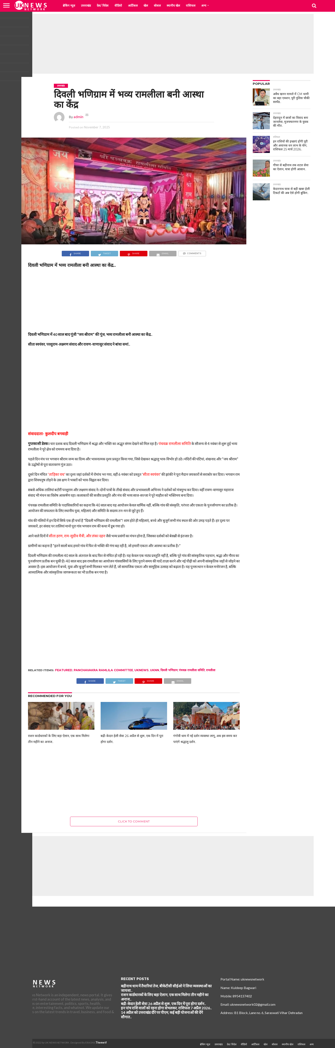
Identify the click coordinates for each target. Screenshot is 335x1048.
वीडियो (118, 5)
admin (78, 117)
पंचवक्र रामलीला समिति (192, 670)
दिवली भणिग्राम (169, 670)
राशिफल (190, 5)
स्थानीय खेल (173, 5)
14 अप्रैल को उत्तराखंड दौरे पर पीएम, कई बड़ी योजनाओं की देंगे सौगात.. (162, 1014)
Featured (63, 670)
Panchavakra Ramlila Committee (103, 670)
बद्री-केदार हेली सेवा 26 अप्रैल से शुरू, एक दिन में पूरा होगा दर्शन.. (163, 1003)
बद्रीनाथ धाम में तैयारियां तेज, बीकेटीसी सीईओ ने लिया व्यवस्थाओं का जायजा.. (166, 988)
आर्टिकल (133, 5)
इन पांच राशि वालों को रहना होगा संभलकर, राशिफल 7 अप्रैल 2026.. (166, 1008)
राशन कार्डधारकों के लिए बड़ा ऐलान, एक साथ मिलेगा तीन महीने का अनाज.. (165, 996)
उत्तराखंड (86, 5)
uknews (141, 670)
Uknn (154, 670)
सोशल (157, 5)
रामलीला (210, 670)
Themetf (101, 1042)
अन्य (203, 5)
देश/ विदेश (103, 5)
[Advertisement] (167, 44)
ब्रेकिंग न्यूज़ (69, 5)
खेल (146, 5)
